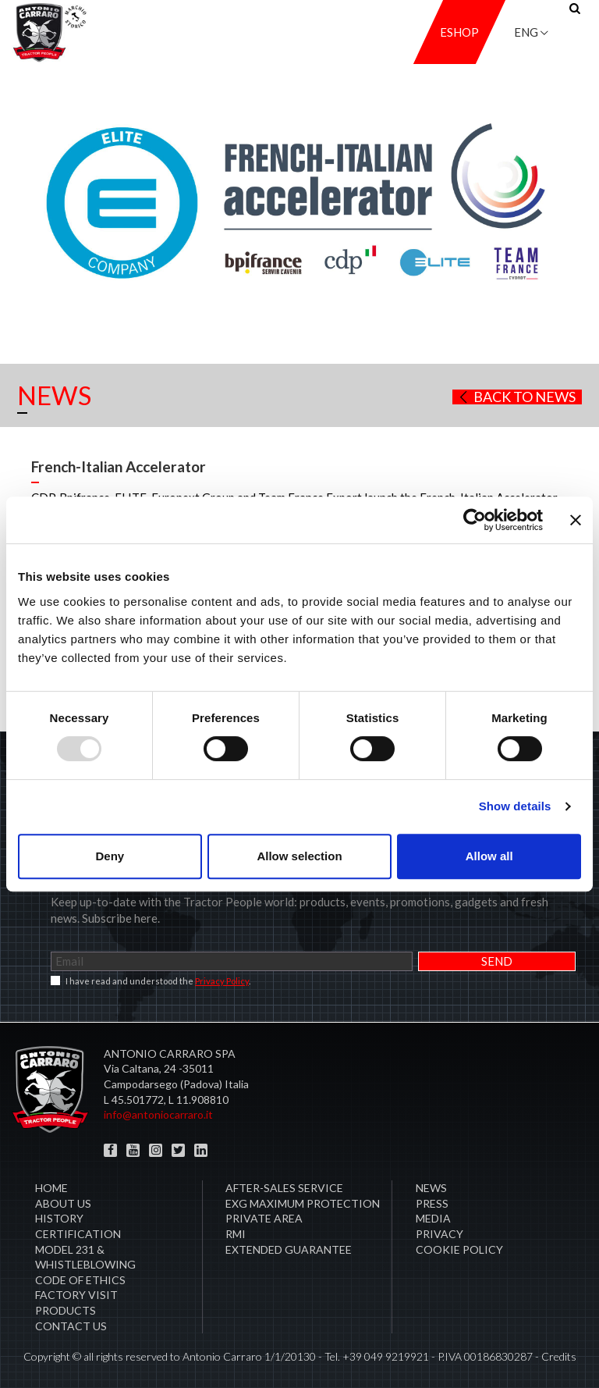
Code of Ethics (80, 1280)
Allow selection (299, 856)
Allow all (489, 856)
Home (51, 1187)
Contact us (71, 1326)
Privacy (439, 1233)
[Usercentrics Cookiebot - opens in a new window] (474, 520)
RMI (235, 1233)
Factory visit (76, 1294)
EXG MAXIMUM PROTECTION (302, 1203)
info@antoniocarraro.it (158, 1114)
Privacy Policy (222, 981)
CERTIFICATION (78, 1233)
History (59, 1218)
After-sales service (284, 1187)
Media (433, 1218)
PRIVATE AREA (264, 1218)
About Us (63, 1203)
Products (65, 1310)
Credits (558, 1356)
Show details (515, 806)
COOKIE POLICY (459, 1249)
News (431, 1187)
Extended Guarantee (288, 1249)
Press (432, 1203)
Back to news (516, 397)
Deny (109, 856)
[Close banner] (575, 519)
